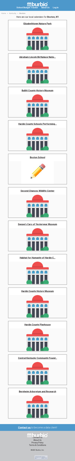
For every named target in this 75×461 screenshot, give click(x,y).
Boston (22, 13)
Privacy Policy (37, 442)
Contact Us (37, 437)
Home (3, 13)
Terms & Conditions (37, 445)
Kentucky (12, 13)
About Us (37, 440)
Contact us (24, 427)
